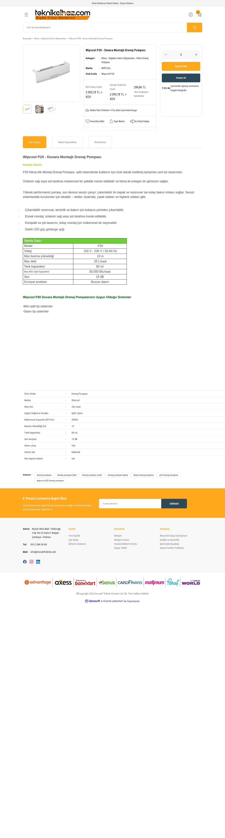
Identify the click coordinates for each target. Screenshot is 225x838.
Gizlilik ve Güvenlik (169, 540)
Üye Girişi (73, 540)
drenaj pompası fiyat (66, 475)
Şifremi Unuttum (77, 544)
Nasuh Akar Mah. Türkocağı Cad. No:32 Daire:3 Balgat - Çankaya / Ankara (42, 533)
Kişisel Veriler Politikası (172, 548)
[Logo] (62, 14)
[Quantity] (181, 54)
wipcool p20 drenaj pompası (50, 480)
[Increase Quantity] (196, 54)
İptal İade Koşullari (169, 544)
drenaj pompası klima (118, 475)
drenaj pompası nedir (92, 475)
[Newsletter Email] (143, 504)
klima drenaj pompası (144, 475)
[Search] (112, 27)
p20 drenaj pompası (169, 475)
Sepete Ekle (181, 66)
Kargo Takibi (120, 548)
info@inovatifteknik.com (39, 552)
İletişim (118, 536)
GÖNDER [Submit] (174, 503)
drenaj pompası (44, 475)
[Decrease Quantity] (166, 54)
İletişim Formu (121, 540)
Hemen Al (181, 78)
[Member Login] (190, 14)
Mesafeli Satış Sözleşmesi (173, 536)
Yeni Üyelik (74, 536)
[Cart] (199, 14)
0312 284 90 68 (35, 545)
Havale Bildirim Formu (125, 544)
